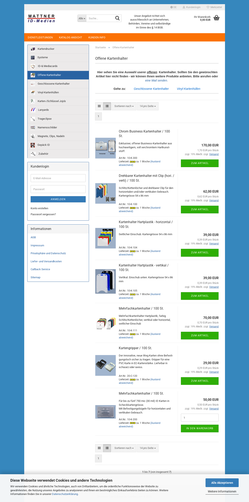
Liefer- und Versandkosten (46, 261)
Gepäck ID (40, 145)
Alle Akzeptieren (222, 482)
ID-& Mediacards (44, 66)
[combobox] (124, 106)
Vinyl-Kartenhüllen (45, 92)
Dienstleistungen (40, 37)
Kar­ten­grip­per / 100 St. (135, 348)
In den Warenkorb (199, 428)
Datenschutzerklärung (65, 494)
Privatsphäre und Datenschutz (48, 253)
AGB (33, 237)
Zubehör (39, 154)
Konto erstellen (39, 208)
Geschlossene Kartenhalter (50, 84)
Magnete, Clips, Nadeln (48, 136)
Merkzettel (214, 7)
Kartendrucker (42, 49)
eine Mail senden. (157, 80)
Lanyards (40, 110)
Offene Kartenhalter (46, 75)
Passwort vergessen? (43, 214)
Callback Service (40, 269)
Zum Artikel (200, 163)
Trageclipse (41, 119)
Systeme (39, 58)
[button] (173, 7)
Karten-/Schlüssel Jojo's (48, 101)
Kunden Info (96, 37)
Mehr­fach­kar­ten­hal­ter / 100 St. (141, 308)
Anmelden (58, 199)
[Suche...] (81, 18)
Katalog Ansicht (70, 37)
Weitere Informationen (222, 491)
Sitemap (35, 277)
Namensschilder (44, 127)
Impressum (37, 245)
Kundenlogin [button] (192, 7)
